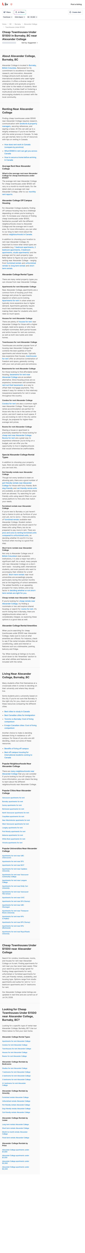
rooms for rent (27, 609)
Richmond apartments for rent (13, 809)
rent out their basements (12, 385)
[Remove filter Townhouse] (12, 17)
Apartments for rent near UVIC (13, 897)
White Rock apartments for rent (13, 839)
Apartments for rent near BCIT (13, 865)
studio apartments (21, 252)
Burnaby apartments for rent (12, 801)
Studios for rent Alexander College (14, 1068)
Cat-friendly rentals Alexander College (16, 1112)
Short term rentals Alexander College (15, 1128)
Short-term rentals (16, 574)
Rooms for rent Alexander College (14, 1056)
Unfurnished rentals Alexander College (16, 1101)
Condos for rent (9, 404)
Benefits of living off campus (16, 748)
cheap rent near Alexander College (16, 435)
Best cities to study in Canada (17, 711)
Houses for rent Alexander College (14, 1052)
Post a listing (76, 4)
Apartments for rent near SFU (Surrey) (16, 901)
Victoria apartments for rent (12, 843)
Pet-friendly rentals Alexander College (16, 1105)
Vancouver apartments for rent (13, 798)
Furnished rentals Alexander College (15, 1097)
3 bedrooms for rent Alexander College (16, 1079)
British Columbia (9, 68)
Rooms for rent (8, 438)
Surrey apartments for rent (12, 805)
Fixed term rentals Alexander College (15, 1138)
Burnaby (32, 65)
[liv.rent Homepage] (5, 4)
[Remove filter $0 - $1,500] (36, 17)
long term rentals (18, 266)
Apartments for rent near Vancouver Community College (15, 875)
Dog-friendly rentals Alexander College (16, 1108)
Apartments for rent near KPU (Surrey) (16, 922)
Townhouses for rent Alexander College (16, 1049)
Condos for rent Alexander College (14, 1045)
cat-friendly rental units (27, 488)
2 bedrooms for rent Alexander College (16, 1076)
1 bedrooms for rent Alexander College (16, 1072)
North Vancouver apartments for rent (15, 813)
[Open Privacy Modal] (11, 4)
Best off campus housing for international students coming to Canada (18, 755)
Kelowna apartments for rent (12, 835)
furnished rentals (14, 263)
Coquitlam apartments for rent (13, 816)
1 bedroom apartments (24, 247)
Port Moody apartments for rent (13, 831)
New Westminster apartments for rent (16, 820)
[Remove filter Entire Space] (24, 17)
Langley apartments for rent (12, 828)
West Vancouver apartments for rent (15, 824)
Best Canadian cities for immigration (19, 715)
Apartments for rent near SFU (13, 861)
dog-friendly (7, 488)
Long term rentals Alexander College (15, 1124)
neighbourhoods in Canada (20, 234)
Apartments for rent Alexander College (16, 1041)
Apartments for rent (10, 300)
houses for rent (25, 322)
